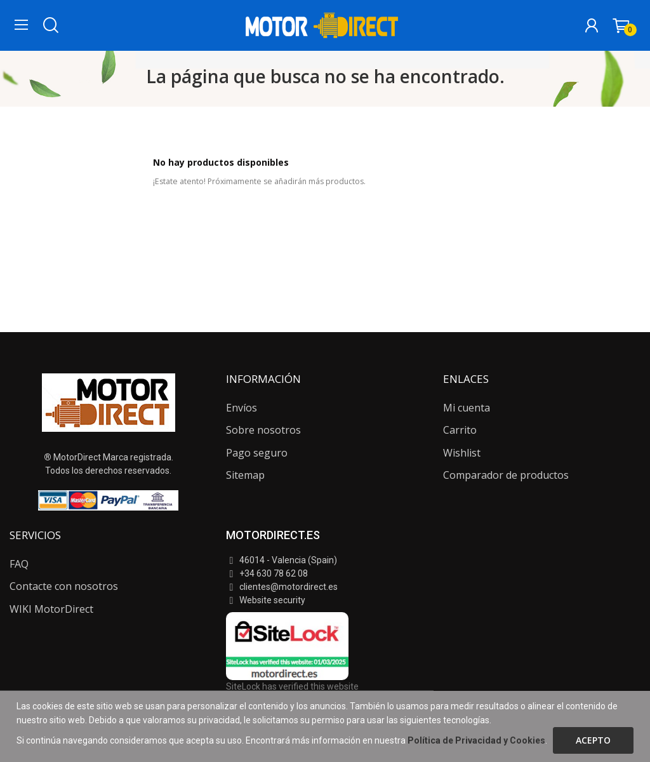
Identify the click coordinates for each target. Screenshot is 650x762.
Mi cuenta (466, 408)
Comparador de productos (506, 475)
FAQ (19, 564)
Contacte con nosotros (64, 586)
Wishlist (462, 453)
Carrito (460, 430)
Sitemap (245, 475)
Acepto (593, 740)
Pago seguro (257, 453)
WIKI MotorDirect (51, 609)
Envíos (241, 408)
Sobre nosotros (263, 430)
